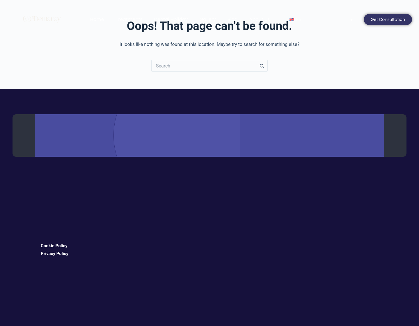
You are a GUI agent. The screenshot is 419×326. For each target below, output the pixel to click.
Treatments (129, 19)
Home (97, 19)
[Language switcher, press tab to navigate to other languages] (320, 19)
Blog (233, 19)
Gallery (208, 19)
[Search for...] (203, 66)
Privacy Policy (54, 253)
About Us (259, 19)
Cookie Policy (54, 245)
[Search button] (262, 66)
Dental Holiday (171, 19)
